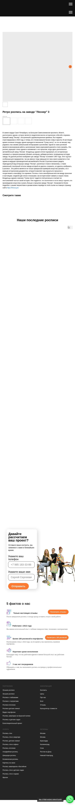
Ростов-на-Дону (45, 752)
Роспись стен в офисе (10, 744)
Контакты (43, 690)
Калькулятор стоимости (48, 708)
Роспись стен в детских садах (13, 770)
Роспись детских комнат (11, 741)
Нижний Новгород (46, 755)
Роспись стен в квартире (11, 737)
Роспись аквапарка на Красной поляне (16, 716)
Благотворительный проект (12, 723)
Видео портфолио (9, 712)
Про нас (43, 697)
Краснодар (44, 741)
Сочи (42, 748)
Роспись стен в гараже (11, 774)
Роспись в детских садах (11, 720)
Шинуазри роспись (9, 755)
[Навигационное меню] (70, 4)
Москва (42, 733)
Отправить (18, 586)
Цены (42, 694)
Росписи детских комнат (11, 708)
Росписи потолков (9, 705)
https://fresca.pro (13, 188)
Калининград (44, 744)
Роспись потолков (9, 748)
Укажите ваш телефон (16, 558)
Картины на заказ (9, 763)
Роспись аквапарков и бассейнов (14, 766)
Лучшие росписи (8, 690)
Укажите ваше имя (19, 571)
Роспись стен (7, 733)
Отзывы (43, 705)
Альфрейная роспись (10, 752)
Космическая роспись (10, 759)
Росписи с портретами (11, 701)
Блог (42, 701)
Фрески (5, 777)
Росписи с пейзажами (10, 697)
